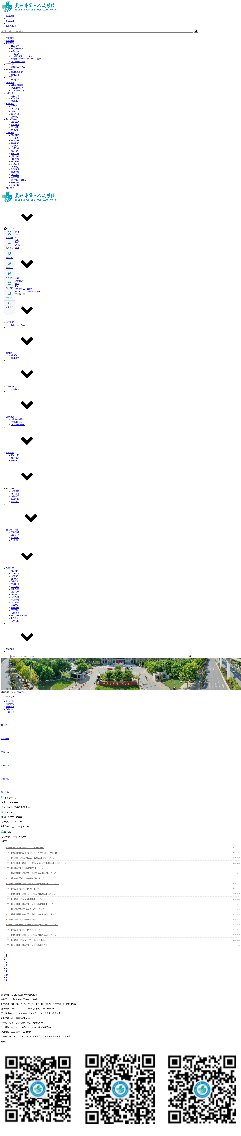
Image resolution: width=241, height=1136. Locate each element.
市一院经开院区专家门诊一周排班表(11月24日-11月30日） (32, 914)
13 (7, 975)
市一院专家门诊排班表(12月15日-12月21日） (27, 878)
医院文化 (10, 93)
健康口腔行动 (17, 88)
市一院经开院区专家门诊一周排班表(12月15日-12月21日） (33, 883)
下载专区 (15, 111)
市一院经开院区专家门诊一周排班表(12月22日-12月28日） (33, 873)
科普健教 (15, 172)
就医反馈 (15, 114)
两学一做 (15, 51)
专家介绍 (10, 707)
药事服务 (15, 117)
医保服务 (15, 140)
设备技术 (15, 156)
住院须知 (15, 146)
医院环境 (15, 125)
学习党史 (15, 54)
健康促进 (10, 83)
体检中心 (10, 709)
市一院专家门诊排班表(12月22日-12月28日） (27, 868)
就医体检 (10, 16)
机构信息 (15, 154)
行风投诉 (15, 169)
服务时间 (15, 135)
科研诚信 (15, 75)
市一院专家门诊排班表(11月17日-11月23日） (26, 919)
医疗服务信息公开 (19, 180)
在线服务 (10, 104)
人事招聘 (15, 185)
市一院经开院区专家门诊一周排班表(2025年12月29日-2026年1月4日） (38, 863)
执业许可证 (16, 245)
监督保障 (15, 177)
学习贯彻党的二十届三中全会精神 (26, 59)
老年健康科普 (17, 85)
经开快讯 (10, 188)
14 (7, 977)
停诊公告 (10, 701)
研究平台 (15, 159)
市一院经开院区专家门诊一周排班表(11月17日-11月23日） (32, 925)
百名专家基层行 (18, 62)
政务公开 (15, 182)
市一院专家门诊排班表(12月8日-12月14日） (26, 889)
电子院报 (15, 109)
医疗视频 (15, 127)
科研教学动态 (17, 72)
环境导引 (15, 164)
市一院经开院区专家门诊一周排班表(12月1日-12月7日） (32, 904)
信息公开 (10, 133)
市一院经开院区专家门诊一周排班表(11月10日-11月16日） (32, 935)
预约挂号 (10, 704)
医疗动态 (10, 64)
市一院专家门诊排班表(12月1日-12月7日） (26, 899)
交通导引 (15, 148)
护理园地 (10, 77)
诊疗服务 (15, 167)
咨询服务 (15, 151)
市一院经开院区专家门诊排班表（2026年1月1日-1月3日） (32, 853)
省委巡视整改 (17, 48)
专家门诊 (21, 692)
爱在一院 (15, 96)
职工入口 (10, 21)
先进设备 (15, 130)
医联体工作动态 (18, 67)
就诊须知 (15, 143)
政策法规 (15, 46)
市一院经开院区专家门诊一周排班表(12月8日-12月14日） (32, 894)
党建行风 (10, 43)
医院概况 (10, 41)
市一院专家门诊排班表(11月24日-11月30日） (26, 909)
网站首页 (10, 38)
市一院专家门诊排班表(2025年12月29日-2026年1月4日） (32, 858)
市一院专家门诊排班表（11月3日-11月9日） (26, 940)
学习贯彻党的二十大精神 (22, 56)
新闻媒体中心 (12, 119)
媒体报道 (15, 98)
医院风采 (15, 122)
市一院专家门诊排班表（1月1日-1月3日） (25, 848)
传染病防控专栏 (18, 90)
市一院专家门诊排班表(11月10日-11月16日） (26, 930)
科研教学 (10, 69)
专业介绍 (15, 138)
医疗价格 (15, 161)
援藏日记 (15, 101)
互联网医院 (11, 26)
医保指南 (15, 106)
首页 (14, 692)
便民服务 (15, 175)
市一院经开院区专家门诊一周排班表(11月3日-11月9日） (31, 945)
